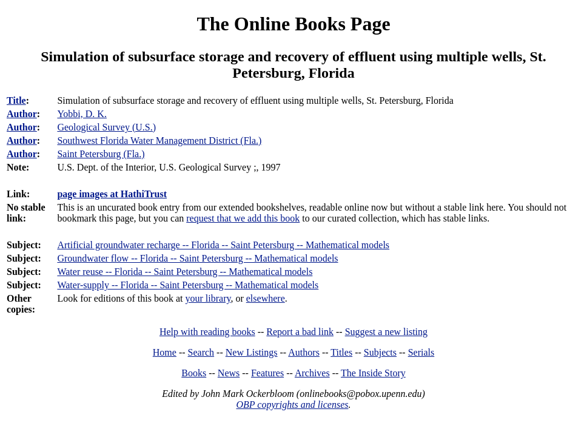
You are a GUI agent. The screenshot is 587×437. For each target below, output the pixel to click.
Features (267, 373)
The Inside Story (373, 373)
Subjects (380, 352)
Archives (312, 373)
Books (193, 373)
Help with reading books (207, 332)
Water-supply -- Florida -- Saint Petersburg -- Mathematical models (187, 285)
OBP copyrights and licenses (292, 404)
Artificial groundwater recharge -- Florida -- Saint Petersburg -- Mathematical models (223, 245)
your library (208, 298)
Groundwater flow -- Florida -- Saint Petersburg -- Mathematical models (197, 258)
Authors (304, 352)
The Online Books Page (293, 24)
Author (22, 114)
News (229, 373)
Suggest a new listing (386, 332)
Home (164, 352)
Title (16, 100)
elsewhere (265, 298)
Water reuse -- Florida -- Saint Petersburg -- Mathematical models (184, 271)
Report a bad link (300, 332)
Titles (341, 352)
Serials (421, 352)
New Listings (252, 352)
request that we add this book (243, 218)
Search (201, 352)
